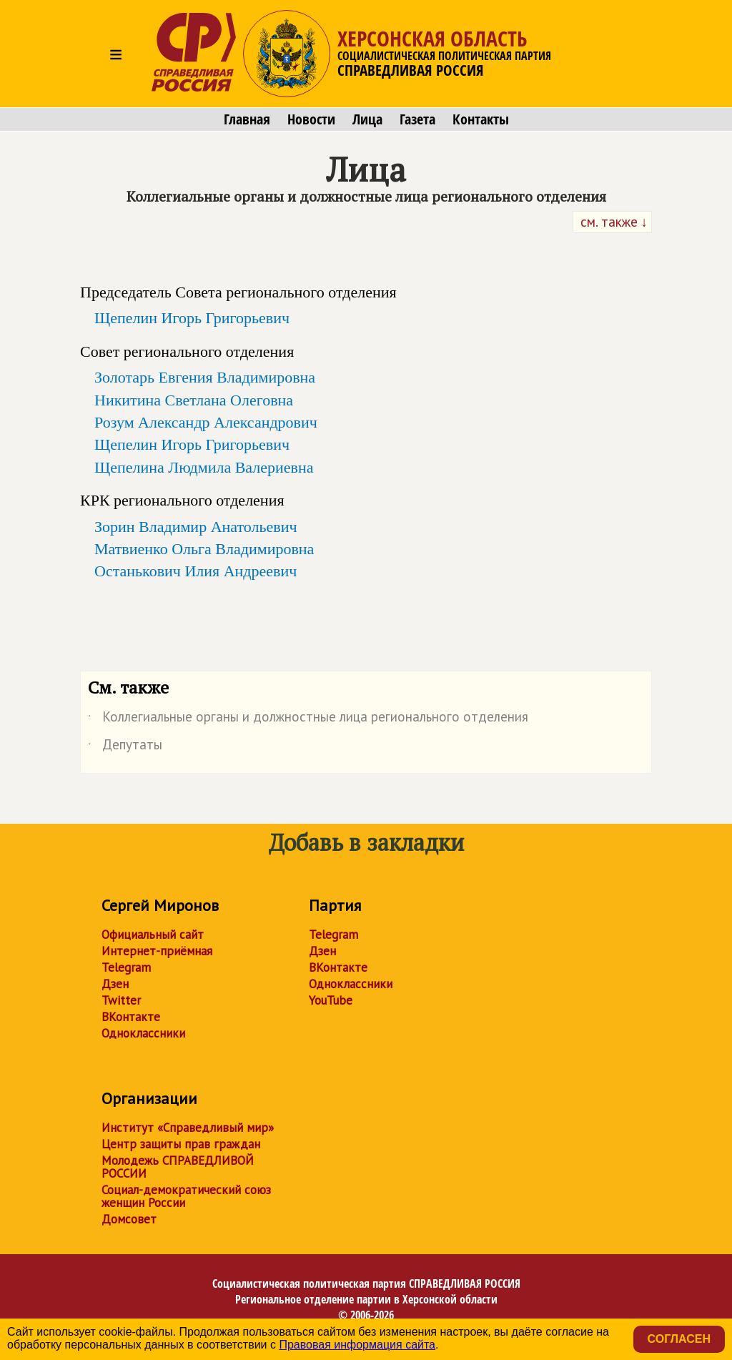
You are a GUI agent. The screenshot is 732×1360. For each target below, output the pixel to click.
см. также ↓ (612, 221)
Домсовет (129, 1219)
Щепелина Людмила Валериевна (204, 467)
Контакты (480, 119)
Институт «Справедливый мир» (188, 1127)
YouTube (330, 1000)
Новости (311, 119)
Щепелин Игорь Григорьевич (192, 318)
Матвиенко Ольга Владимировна (204, 549)
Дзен (115, 983)
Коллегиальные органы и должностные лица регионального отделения (308, 719)
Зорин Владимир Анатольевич (195, 527)
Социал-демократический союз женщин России (186, 1196)
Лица (367, 119)
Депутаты (125, 747)
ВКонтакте (131, 1016)
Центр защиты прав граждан (181, 1144)
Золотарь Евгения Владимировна (204, 377)
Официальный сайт (153, 934)
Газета (417, 119)
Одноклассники (143, 1033)
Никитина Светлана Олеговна (193, 400)
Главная (247, 119)
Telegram (126, 967)
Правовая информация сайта (357, 1345)
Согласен (679, 1339)
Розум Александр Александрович (205, 422)
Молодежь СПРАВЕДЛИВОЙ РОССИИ (178, 1167)
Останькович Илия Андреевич (195, 571)
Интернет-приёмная (157, 951)
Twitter (121, 1000)
